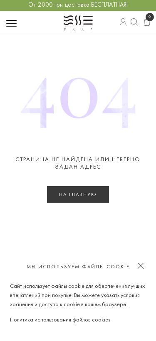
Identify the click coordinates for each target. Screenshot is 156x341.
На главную (78, 194)
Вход (123, 23)
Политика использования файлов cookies (60, 320)
